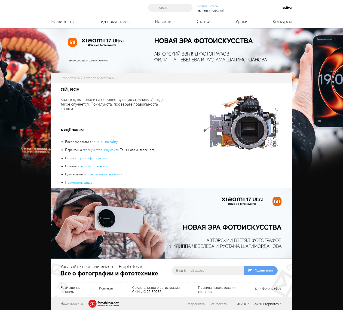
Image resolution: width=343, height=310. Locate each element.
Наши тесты (62, 21)
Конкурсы (282, 21)
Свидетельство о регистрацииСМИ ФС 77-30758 (156, 290)
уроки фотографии (93, 158)
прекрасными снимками (104, 174)
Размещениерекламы (70, 290)
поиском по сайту (105, 142)
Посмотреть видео (78, 182)
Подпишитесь (207, 6)
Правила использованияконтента (217, 290)
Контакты (106, 288)
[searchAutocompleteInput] (172, 7)
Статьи (203, 21)
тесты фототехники (93, 166)
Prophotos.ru (272, 304)
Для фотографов (268, 288)
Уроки (242, 21)
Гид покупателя (114, 21)
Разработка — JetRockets (207, 304)
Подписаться (263, 270)
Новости (163, 21)
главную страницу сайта (101, 150)
